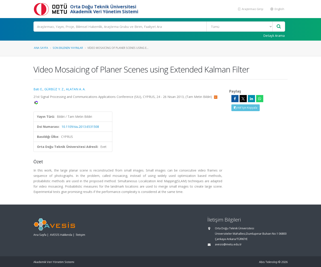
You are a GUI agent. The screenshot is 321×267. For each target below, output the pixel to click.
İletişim (80, 235)
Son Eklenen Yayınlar (68, 48)
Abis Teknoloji (268, 262)
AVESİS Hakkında (61, 235)
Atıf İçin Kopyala (245, 108)
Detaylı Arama (274, 35)
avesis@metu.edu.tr (228, 244)
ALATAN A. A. (75, 89)
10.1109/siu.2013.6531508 (80, 126)
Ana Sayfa (41, 48)
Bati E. (38, 89)
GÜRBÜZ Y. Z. (54, 89)
